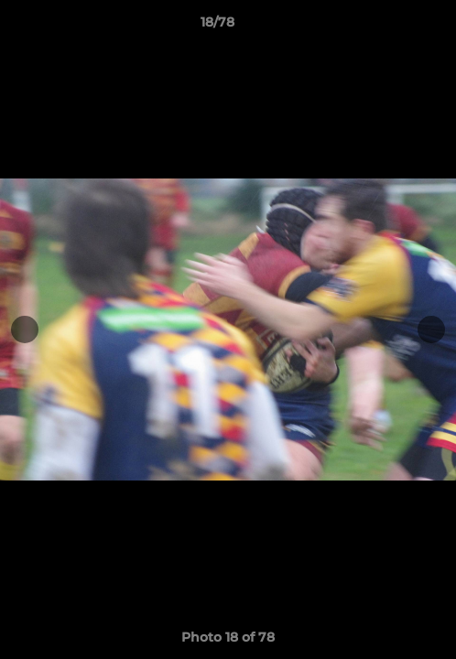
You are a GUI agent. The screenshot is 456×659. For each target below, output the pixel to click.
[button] (390, 26)
